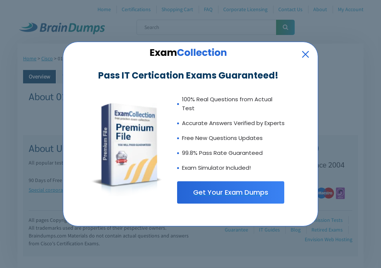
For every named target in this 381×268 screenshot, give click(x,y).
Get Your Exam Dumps (230, 192)
